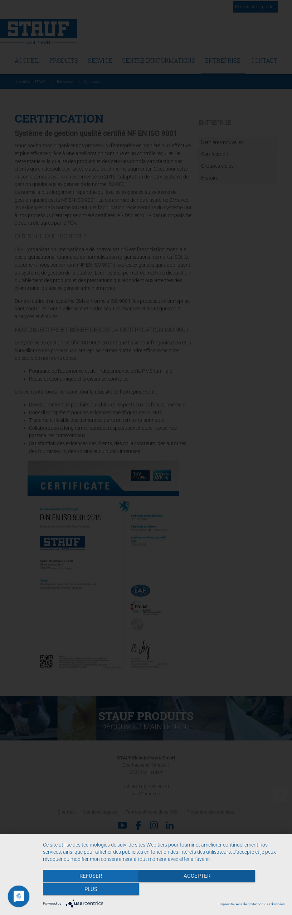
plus (248, 890)
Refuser (79, 890)
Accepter (163, 890)
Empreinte (226, 904)
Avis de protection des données (260, 904)
